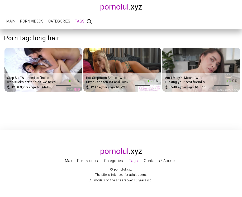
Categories (59, 21)
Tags (79, 21)
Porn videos (32, 21)
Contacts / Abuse (159, 161)
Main (10, 21)
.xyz (121, 6)
